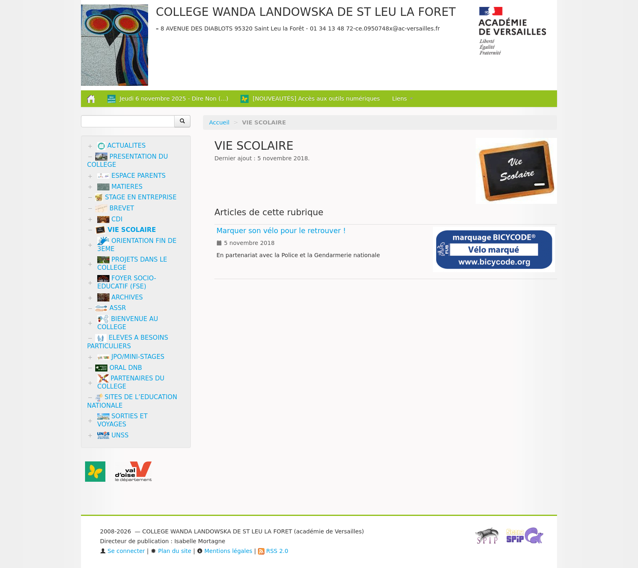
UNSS (113, 435)
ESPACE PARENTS (131, 175)
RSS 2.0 (273, 551)
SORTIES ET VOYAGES (122, 420)
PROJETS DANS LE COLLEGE (132, 263)
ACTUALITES (121, 146)
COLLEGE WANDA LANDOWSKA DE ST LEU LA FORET (306, 12)
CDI (109, 219)
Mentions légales (224, 551)
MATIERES (119, 186)
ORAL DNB (118, 367)
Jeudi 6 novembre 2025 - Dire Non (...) (167, 99)
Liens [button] (402, 98)
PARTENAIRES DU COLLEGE (130, 382)
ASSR (110, 308)
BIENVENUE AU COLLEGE (127, 323)
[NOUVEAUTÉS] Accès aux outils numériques (310, 99)
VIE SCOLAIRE (125, 230)
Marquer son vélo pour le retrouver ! (281, 231)
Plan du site (171, 551)
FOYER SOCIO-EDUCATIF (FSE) (126, 282)
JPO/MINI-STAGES (130, 356)
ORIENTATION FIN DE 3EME (137, 245)
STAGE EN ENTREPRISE (136, 197)
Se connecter (122, 551)
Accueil (219, 122)
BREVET (114, 208)
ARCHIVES (120, 297)
